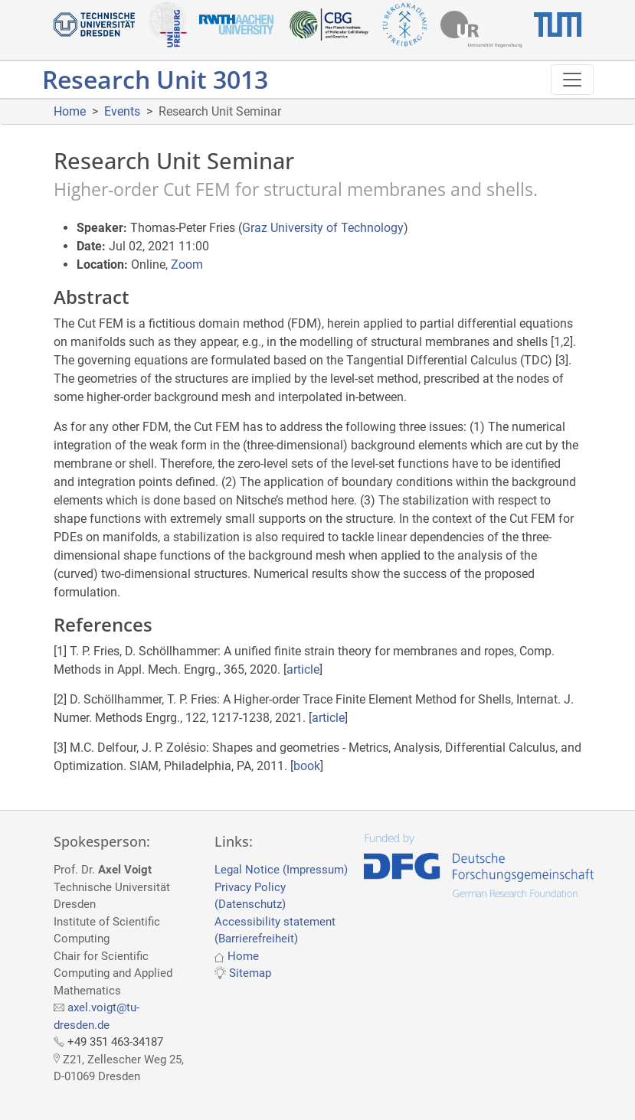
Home (70, 111)
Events (122, 111)
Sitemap (250, 973)
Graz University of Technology (323, 227)
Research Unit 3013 (155, 79)
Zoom (187, 264)
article (302, 669)
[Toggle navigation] (572, 79)
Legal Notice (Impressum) (281, 870)
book (306, 766)
